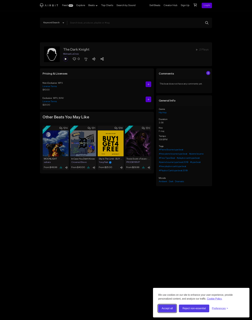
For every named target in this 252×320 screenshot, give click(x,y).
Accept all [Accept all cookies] (167, 308)
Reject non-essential (194, 308)
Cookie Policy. (214, 298)
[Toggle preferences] (220, 308)
